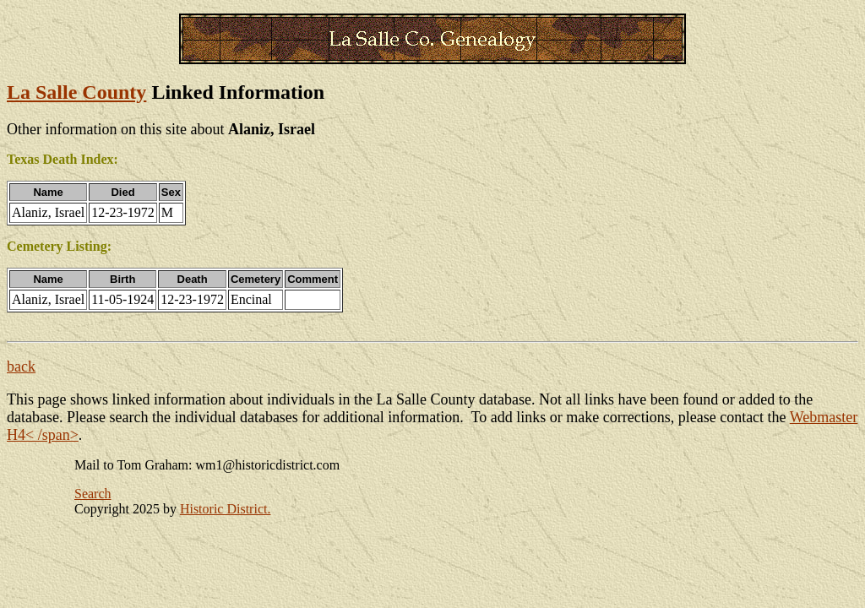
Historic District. (225, 509)
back (21, 366)
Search (93, 493)
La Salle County (76, 92)
